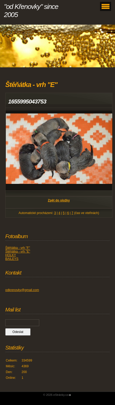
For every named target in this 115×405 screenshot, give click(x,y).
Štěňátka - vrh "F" (17, 248)
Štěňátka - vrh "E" (17, 251)
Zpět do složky (59, 200)
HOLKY (10, 255)
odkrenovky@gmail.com (22, 290)
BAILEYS (11, 259)
